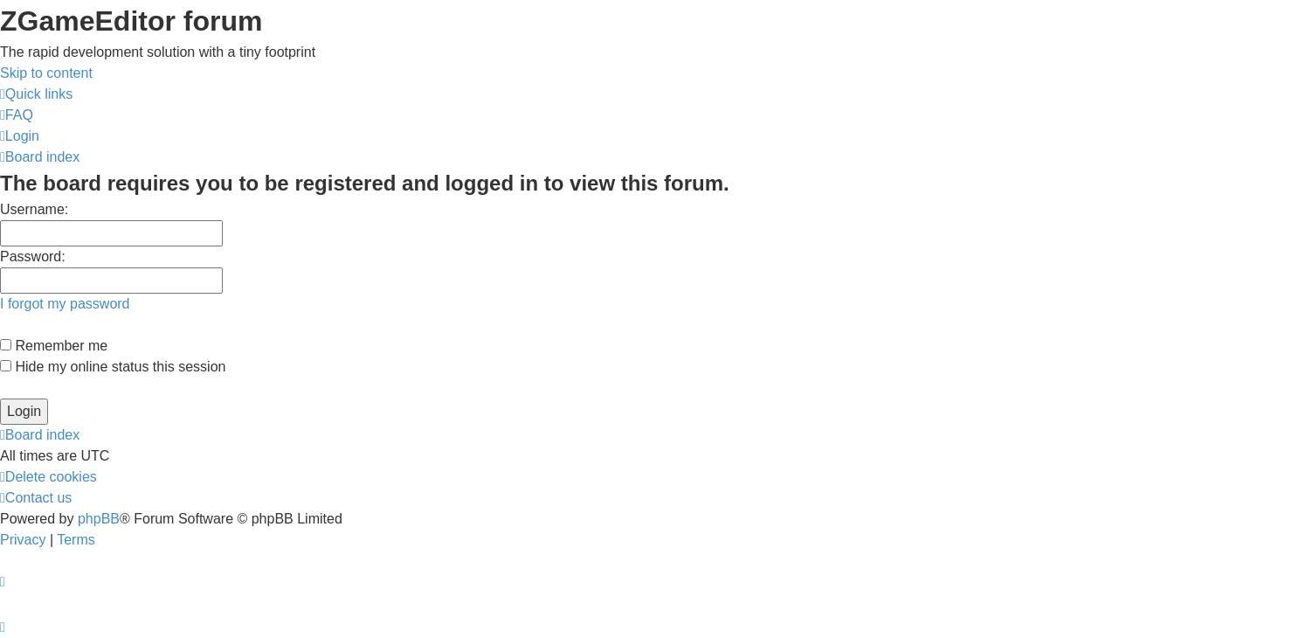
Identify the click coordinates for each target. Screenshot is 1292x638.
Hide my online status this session (112, 366)
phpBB (99, 518)
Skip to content (46, 73)
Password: (33, 256)
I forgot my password (65, 303)
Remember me (53, 345)
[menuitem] (16, 114)
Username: (34, 209)
